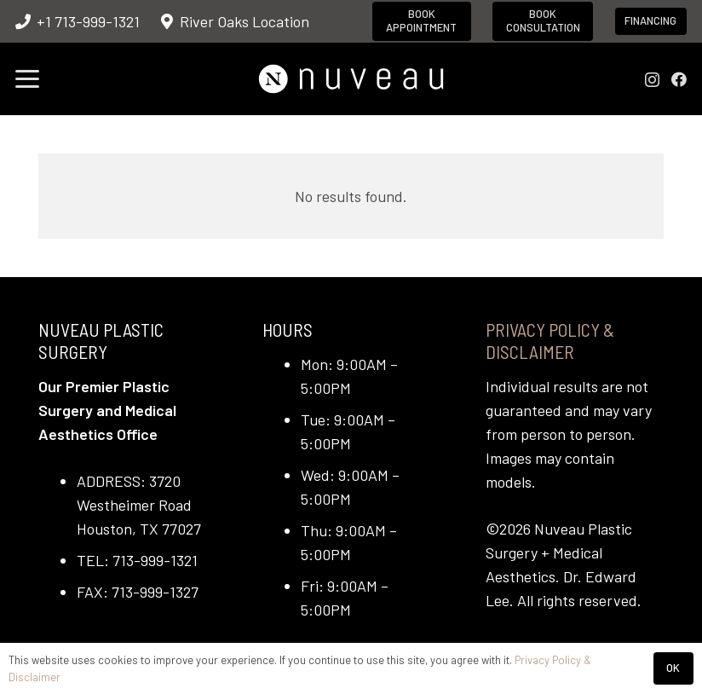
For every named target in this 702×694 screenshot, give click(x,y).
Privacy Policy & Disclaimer (550, 340)
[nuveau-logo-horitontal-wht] (350, 79)
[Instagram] (652, 80)
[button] (27, 79)
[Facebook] (679, 79)
